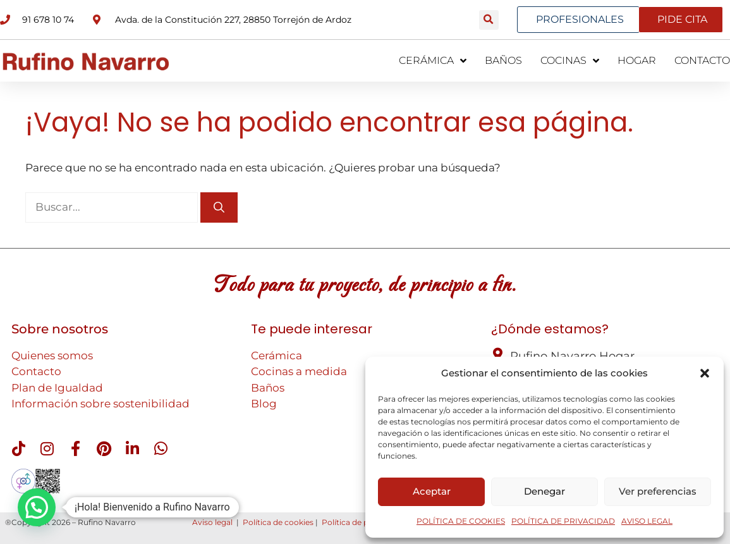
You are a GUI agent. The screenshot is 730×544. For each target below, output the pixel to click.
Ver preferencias (658, 491)
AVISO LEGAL (646, 521)
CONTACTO (702, 60)
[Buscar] (219, 207)
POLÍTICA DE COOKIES (461, 521)
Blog (264, 403)
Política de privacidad (362, 522)
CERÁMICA (432, 60)
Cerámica (276, 355)
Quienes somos (52, 355)
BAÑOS (503, 60)
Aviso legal (212, 522)
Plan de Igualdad (57, 387)
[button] (704, 373)
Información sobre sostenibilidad (100, 403)
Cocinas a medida (299, 371)
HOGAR (636, 60)
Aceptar (432, 491)
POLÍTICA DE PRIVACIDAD (563, 521)
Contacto (36, 371)
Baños (267, 387)
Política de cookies (278, 522)
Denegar (544, 491)
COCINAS (569, 60)
